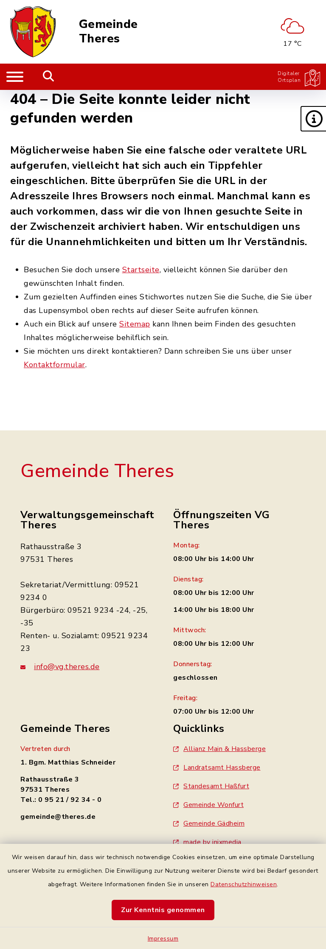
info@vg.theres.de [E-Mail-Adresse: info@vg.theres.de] (60, 667)
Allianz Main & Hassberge (219, 749)
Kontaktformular (54, 365)
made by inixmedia (207, 842)
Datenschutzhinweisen (244, 884)
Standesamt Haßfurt (211, 786)
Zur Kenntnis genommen (163, 910)
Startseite (141, 270)
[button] (313, 118)
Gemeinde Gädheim (208, 823)
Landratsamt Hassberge (217, 767)
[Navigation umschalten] (15, 76)
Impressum (163, 939)
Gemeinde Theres (108, 31)
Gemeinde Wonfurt (208, 804)
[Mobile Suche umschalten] (49, 77)
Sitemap (134, 324)
